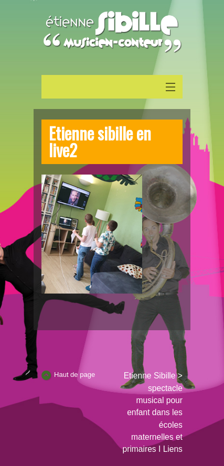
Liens (173, 449)
